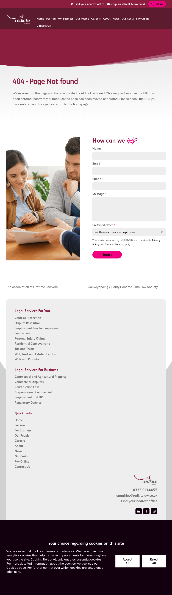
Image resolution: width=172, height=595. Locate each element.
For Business (65, 18)
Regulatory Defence (28, 402)
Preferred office (102, 225)
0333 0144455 (145, 490)
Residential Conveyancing (32, 343)
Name (96, 148)
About (106, 18)
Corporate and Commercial (33, 392)
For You (51, 18)
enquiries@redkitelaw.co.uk (136, 495)
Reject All (154, 561)
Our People (82, 18)
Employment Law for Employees (36, 328)
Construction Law (27, 387)
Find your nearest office (139, 501)
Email (96, 164)
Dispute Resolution (28, 323)
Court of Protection (28, 318)
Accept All (127, 561)
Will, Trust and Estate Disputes (35, 354)
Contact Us (44, 25)
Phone (96, 179)
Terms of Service (114, 244)
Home (40, 18)
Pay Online (142, 18)
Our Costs (128, 18)
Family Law (22, 333)
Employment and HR (29, 397)
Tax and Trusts (24, 349)
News (116, 18)
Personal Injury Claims (30, 338)
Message (98, 194)
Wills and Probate (27, 359)
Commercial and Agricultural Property (40, 376)
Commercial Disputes (29, 382)
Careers (96, 18)
